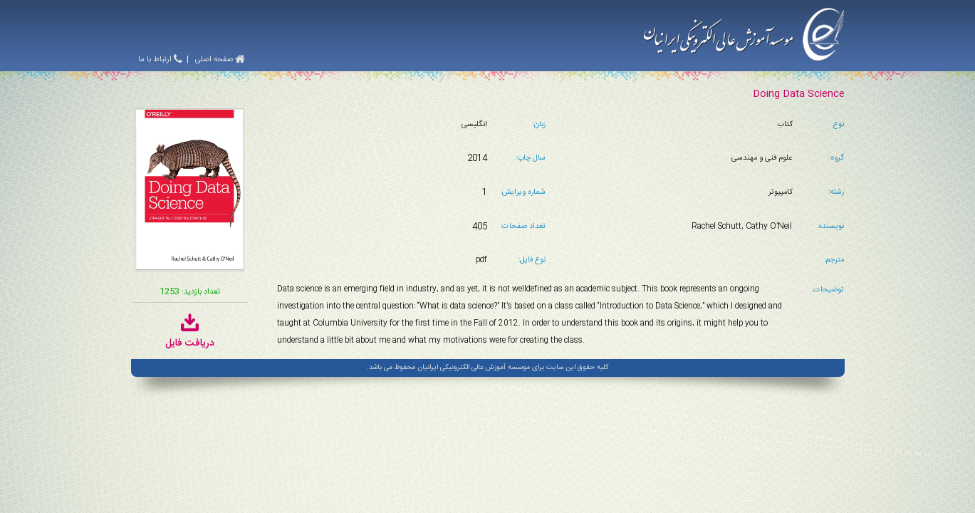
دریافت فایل (189, 336)
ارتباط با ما (160, 59)
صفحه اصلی (220, 59)
